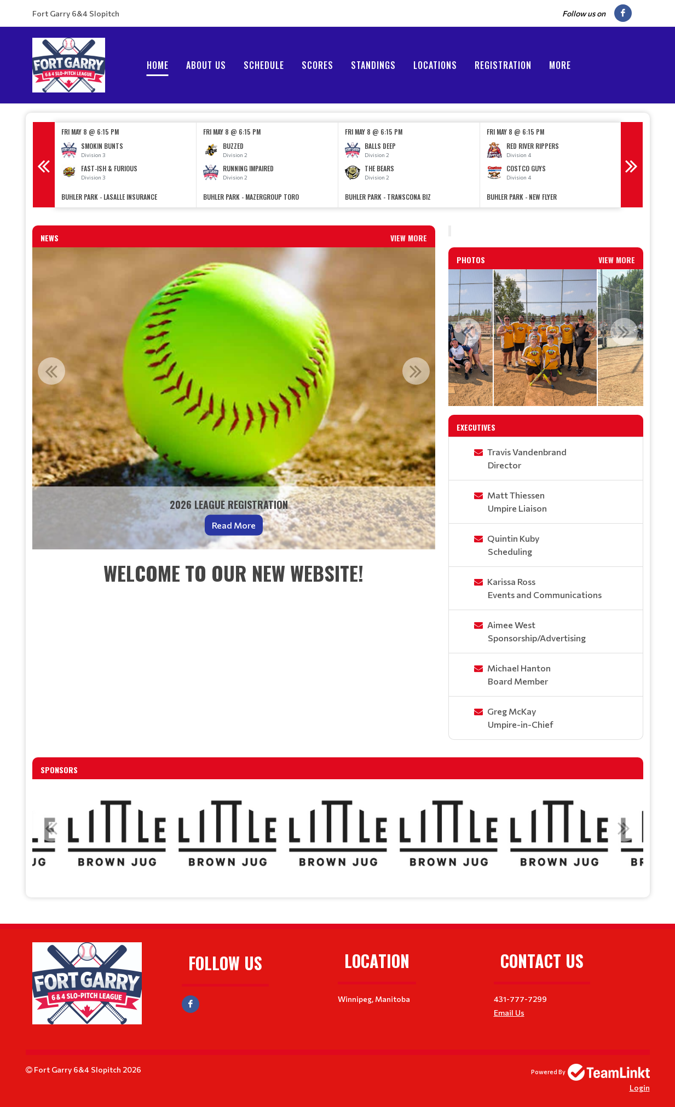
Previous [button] (44, 164)
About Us (206, 65)
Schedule (264, 65)
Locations (435, 65)
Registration (503, 65)
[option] (126, 165)
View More (408, 238)
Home (158, 65)
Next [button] (632, 164)
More (560, 65)
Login (640, 1087)
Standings (373, 65)
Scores (317, 65)
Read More (234, 525)
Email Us (509, 1012)
